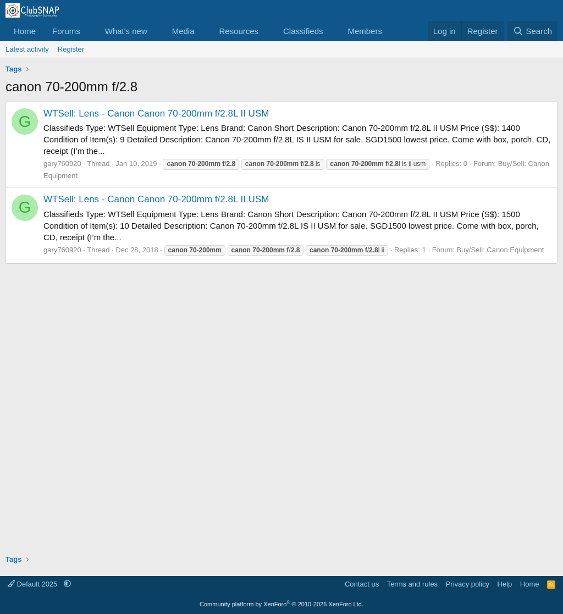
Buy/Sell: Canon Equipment (500, 250)
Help (505, 584)
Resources (238, 31)
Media (183, 31)
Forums (66, 31)
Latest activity (27, 49)
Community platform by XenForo (281, 604)
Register (71, 49)
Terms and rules (412, 584)
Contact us (362, 584)
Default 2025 (33, 584)
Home (25, 31)
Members (364, 31)
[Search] (532, 31)
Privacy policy (467, 584)
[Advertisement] (281, 405)
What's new (126, 31)
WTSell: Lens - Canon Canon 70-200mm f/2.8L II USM (156, 113)
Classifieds (303, 31)
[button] (89, 31)
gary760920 (62, 163)
